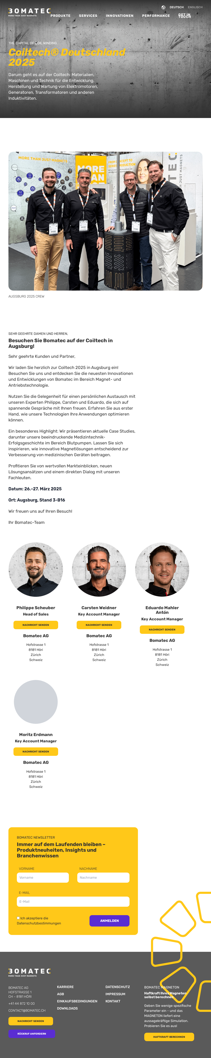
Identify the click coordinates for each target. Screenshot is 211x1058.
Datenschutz (118, 987)
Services (88, 16)
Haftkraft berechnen (169, 1036)
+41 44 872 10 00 (21, 1004)
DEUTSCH (177, 7)
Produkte (61, 16)
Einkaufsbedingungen (77, 1001)
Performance (156, 16)
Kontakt (113, 1001)
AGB (60, 994)
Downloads (67, 1008)
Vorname (26, 869)
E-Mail (24, 893)
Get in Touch (184, 16)
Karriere (65, 987)
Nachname (88, 869)
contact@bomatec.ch (26, 1010)
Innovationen (120, 16)
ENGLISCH (195, 7)
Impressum (115, 994)
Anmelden (109, 921)
